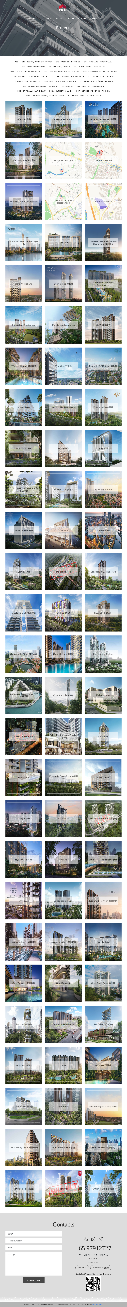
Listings (47, 19)
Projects (33, 19)
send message (34, 1280)
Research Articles (76, 19)
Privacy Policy (97, 1304)
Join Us (95, 19)
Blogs (59, 19)
